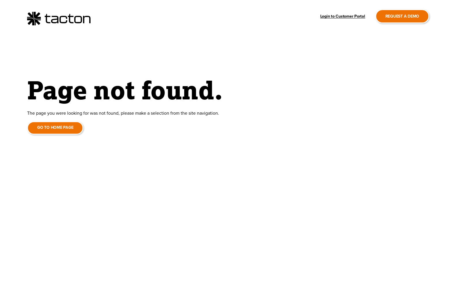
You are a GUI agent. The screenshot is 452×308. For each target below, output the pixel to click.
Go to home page (55, 127)
